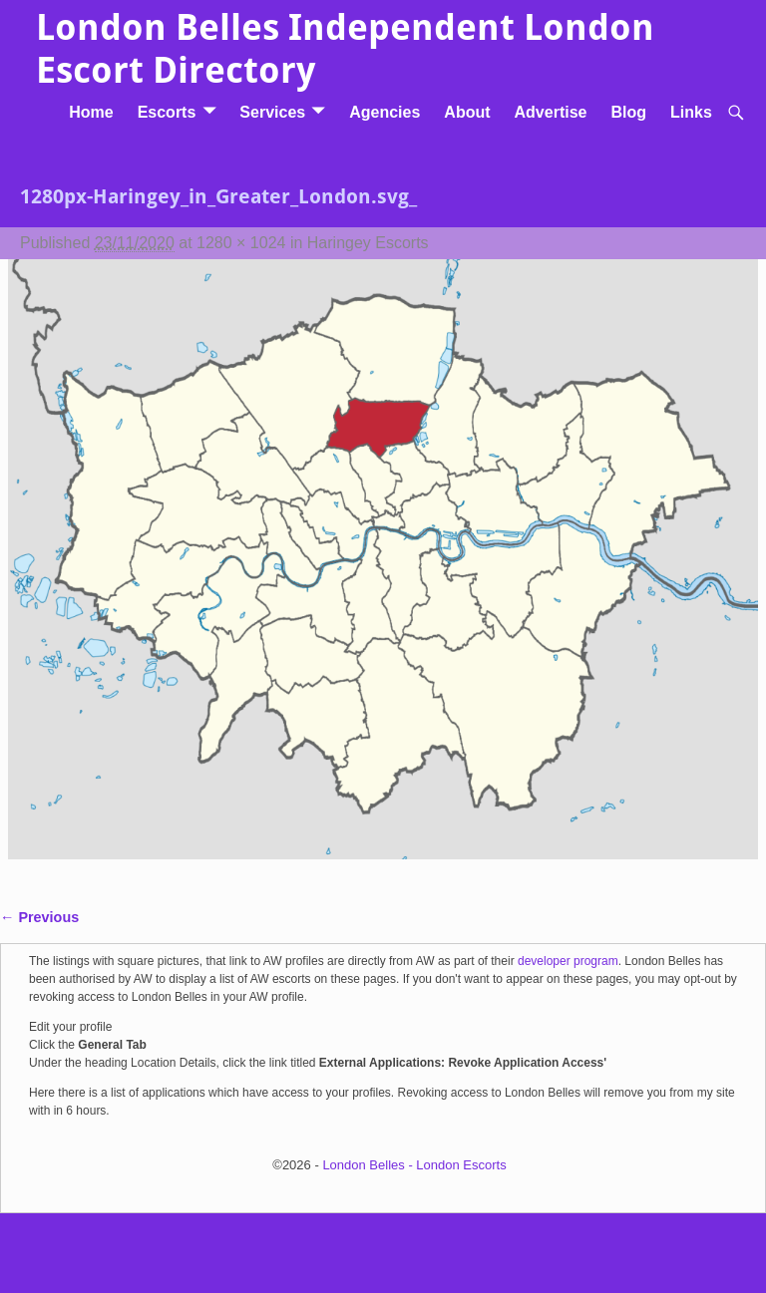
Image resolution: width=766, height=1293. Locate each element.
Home (91, 112)
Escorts (167, 112)
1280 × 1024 (240, 242)
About (467, 112)
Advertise (551, 112)
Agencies (384, 112)
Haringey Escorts (368, 242)
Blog (628, 112)
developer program (568, 961)
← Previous (39, 917)
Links (691, 112)
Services (272, 112)
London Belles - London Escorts (414, 1164)
